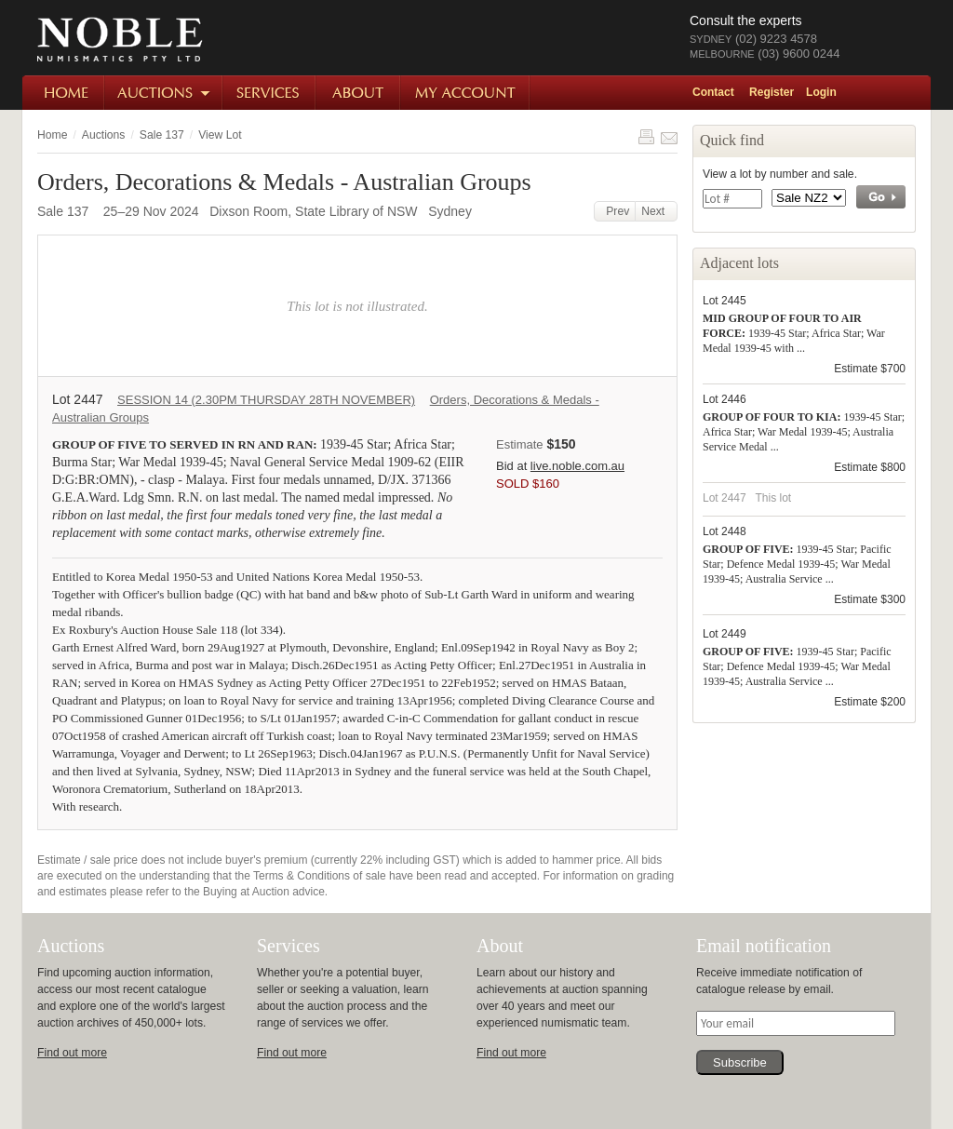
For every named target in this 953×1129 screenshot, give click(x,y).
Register (771, 92)
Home (63, 92)
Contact (713, 92)
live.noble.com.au (577, 466)
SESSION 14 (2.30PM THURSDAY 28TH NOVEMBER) (266, 400)
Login (821, 92)
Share (669, 136)
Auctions (164, 92)
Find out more (72, 1052)
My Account (465, 92)
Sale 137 (162, 134)
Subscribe (740, 1062)
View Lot (219, 134)
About (358, 92)
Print (646, 136)
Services (269, 92)
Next (656, 211)
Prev (615, 211)
